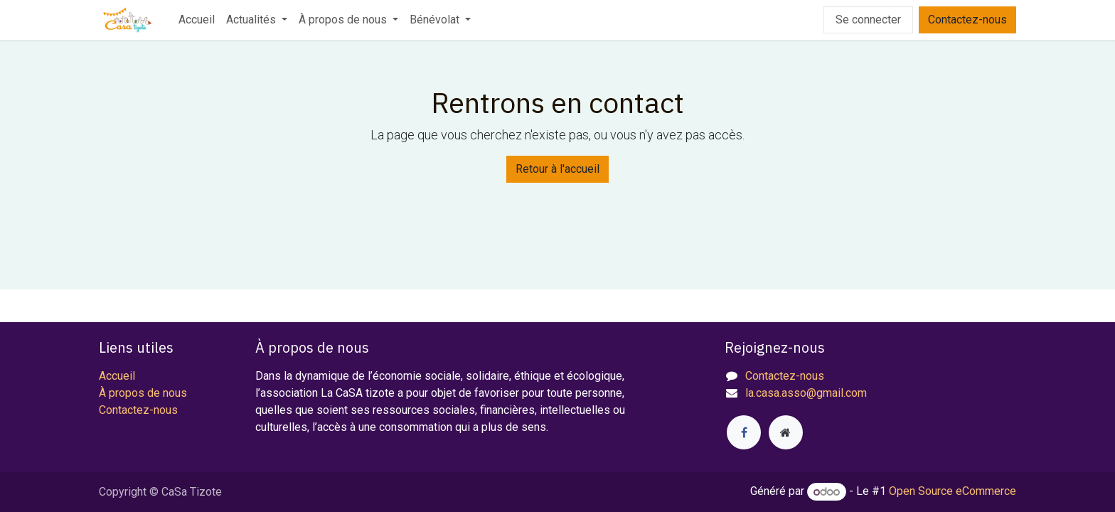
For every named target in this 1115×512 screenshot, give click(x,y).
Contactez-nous (967, 19)
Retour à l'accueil (557, 169)
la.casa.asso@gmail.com (806, 393)
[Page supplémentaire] (786, 432)
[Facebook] (744, 432)
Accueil (117, 376)
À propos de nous (143, 393)
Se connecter (868, 19)
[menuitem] (196, 20)
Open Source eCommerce (952, 491)
